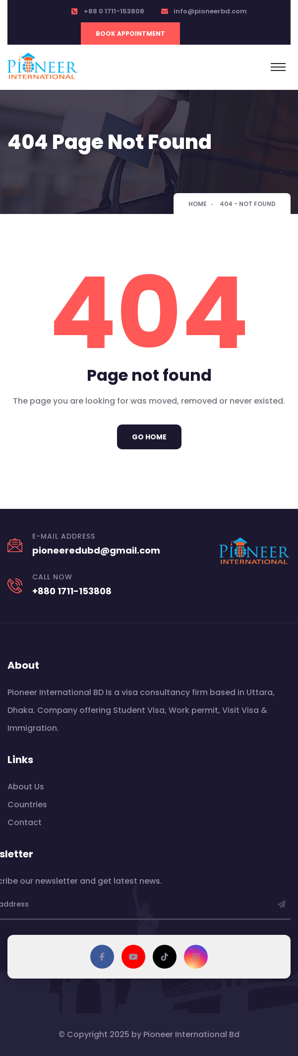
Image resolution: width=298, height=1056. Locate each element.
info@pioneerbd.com (210, 11)
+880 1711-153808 (72, 591)
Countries (27, 804)
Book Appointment (130, 33)
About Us (25, 786)
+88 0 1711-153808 (114, 11)
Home (197, 204)
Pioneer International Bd (191, 1034)
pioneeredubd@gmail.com (96, 550)
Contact (24, 822)
